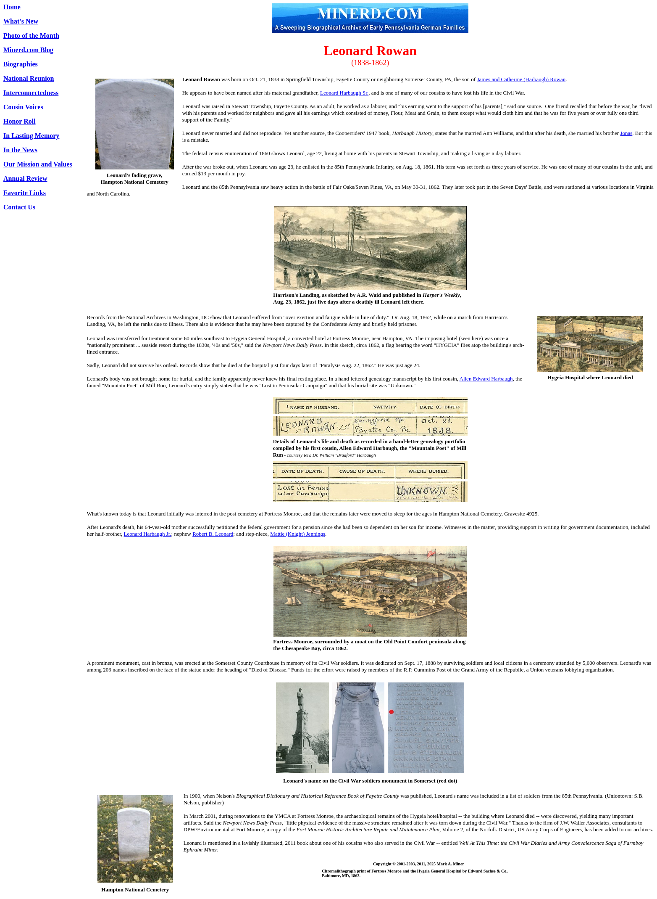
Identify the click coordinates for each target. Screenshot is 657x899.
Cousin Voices (23, 107)
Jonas (626, 133)
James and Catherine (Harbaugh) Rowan (521, 79)
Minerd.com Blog (28, 49)
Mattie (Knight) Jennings (297, 534)
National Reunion (28, 78)
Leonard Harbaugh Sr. (344, 93)
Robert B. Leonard (212, 534)
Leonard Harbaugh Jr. (147, 534)
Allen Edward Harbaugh (486, 378)
